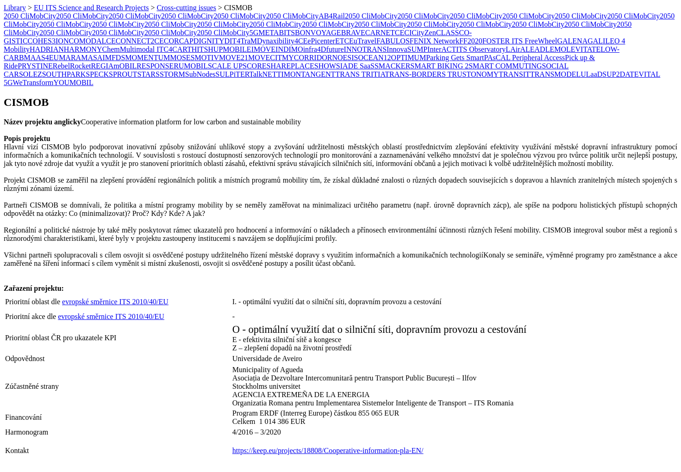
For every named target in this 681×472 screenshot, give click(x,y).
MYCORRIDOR (307, 57)
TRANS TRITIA (360, 74)
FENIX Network (434, 41)
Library (15, 8)
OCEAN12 (374, 57)
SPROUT (123, 74)
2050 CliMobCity (30, 16)
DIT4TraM (240, 41)
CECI (403, 33)
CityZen (424, 33)
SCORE (255, 66)
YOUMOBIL (73, 82)
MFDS (115, 57)
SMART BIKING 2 (439, 66)
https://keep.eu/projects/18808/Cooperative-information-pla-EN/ (328, 450)
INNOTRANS (365, 49)
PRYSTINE (35, 66)
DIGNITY (209, 41)
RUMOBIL (191, 66)
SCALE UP (225, 66)
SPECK (97, 74)
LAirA (515, 49)
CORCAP (179, 41)
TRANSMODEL (555, 74)
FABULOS (393, 41)
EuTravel (362, 41)
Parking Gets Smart (455, 57)
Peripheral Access (538, 57)
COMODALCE (92, 41)
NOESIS (345, 57)
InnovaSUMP (407, 49)
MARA (70, 57)
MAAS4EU (41, 57)
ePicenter (321, 41)
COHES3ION (48, 41)
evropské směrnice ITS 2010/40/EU (115, 302)
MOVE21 (233, 57)
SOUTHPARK (64, 74)
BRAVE (353, 33)
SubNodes (200, 74)
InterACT (441, 49)
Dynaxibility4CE (282, 41)
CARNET (380, 33)
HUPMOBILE (229, 49)
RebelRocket (72, 66)
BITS (287, 33)
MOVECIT (265, 57)
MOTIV (207, 57)
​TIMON (289, 74)
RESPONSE (155, 66)
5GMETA (264, 33)
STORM (172, 74)
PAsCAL (498, 57)
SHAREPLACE (290, 66)
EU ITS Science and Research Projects (91, 8)
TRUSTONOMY (472, 74)
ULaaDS (593, 74)
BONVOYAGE (318, 33)
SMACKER (392, 66)
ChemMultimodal (128, 49)
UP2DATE (622, 74)
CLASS (447, 33)
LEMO (555, 49)
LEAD (535, 49)
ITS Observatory (481, 49)
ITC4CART (173, 49)
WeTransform (33, 82)
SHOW (325, 66)
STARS (148, 74)
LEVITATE (583, 49)
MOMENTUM (147, 57)
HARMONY (83, 49)
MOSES (182, 57)
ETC (342, 41)
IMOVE (263, 49)
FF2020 (470, 41)
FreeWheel (541, 41)
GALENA (572, 41)
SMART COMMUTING (505, 66)
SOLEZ (30, 74)
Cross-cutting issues (186, 8)
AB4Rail (332, 16)
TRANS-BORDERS (415, 74)
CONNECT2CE (140, 41)
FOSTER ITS (503, 41)
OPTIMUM (408, 57)
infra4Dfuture (323, 49)
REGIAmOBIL (114, 66)
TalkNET (262, 74)
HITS (200, 49)
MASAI (93, 57)
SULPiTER (233, 74)
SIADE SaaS (355, 66)
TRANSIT (514, 74)
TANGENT (318, 74)
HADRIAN (47, 49)
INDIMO (289, 49)
